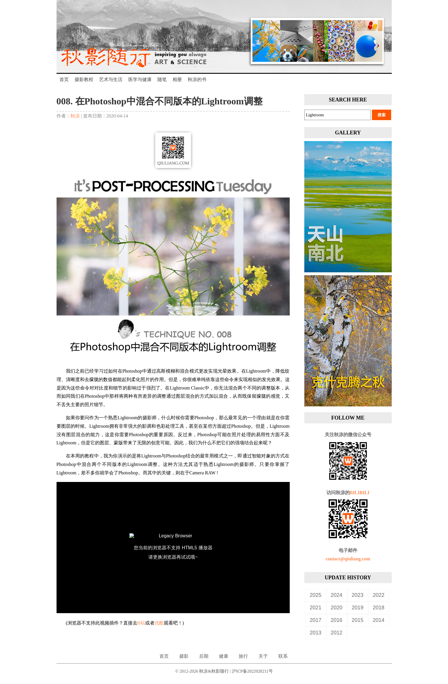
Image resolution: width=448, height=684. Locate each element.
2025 (315, 595)
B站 (141, 622)
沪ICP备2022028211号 (252, 671)
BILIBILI (360, 492)
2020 (336, 608)
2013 (315, 633)
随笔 (162, 79)
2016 (336, 620)
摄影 (184, 656)
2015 (357, 620)
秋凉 (75, 115)
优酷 (159, 622)
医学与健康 (140, 79)
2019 (357, 608)
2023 (357, 595)
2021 (315, 608)
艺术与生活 (110, 79)
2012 (336, 633)
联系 (283, 656)
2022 (378, 595)
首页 (64, 79)
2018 (378, 608)
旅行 (243, 656)
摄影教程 (84, 79)
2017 (315, 620)
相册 (177, 79)
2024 (336, 595)
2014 (378, 620)
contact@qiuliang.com (348, 558)
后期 (203, 656)
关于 (263, 656)
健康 (223, 656)
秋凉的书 (197, 79)
